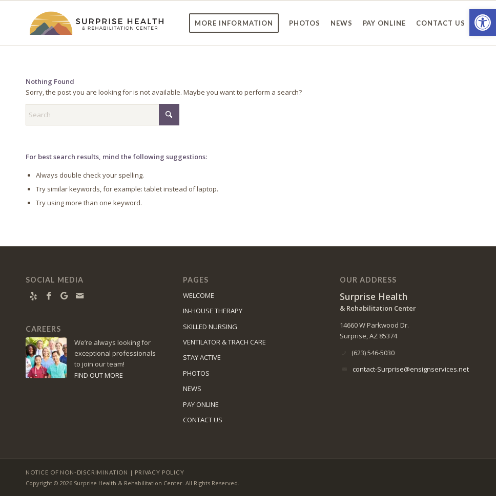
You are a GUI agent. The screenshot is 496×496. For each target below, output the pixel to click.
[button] (482, 22)
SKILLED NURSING (210, 326)
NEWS (192, 388)
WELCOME (198, 295)
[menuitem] (234, 23)
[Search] (102, 114)
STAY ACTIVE (202, 357)
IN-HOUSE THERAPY (212, 310)
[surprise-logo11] (97, 23)
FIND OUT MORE (98, 375)
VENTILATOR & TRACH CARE (224, 342)
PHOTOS (196, 373)
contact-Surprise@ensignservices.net (411, 369)
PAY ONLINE (201, 404)
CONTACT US (202, 419)
